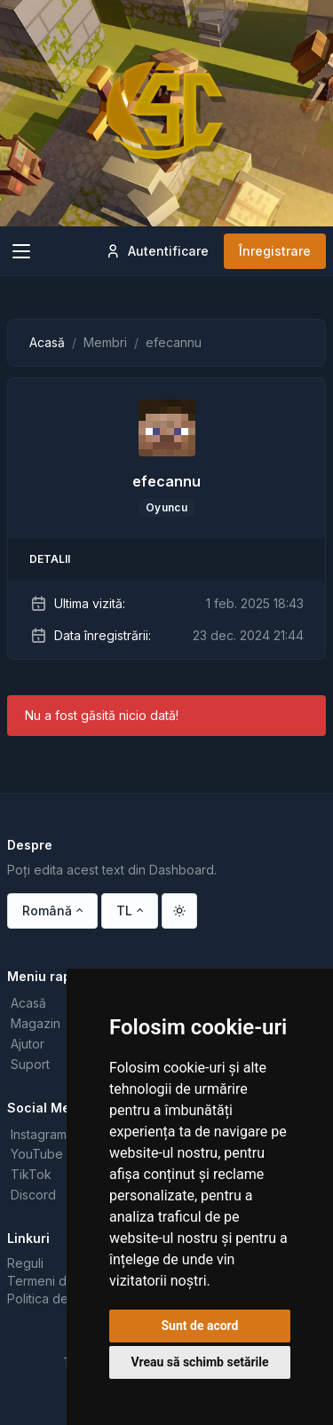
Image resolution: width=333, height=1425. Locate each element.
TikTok (31, 1174)
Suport (30, 1064)
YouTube (37, 1153)
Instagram (39, 1134)
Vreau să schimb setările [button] (199, 1362)
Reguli (25, 1263)
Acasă (47, 342)
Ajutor (27, 1043)
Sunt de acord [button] (199, 1325)
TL (124, 910)
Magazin (35, 1023)
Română (47, 910)
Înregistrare (275, 250)
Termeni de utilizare (65, 1280)
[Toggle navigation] (21, 251)
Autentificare (157, 251)
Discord (33, 1194)
